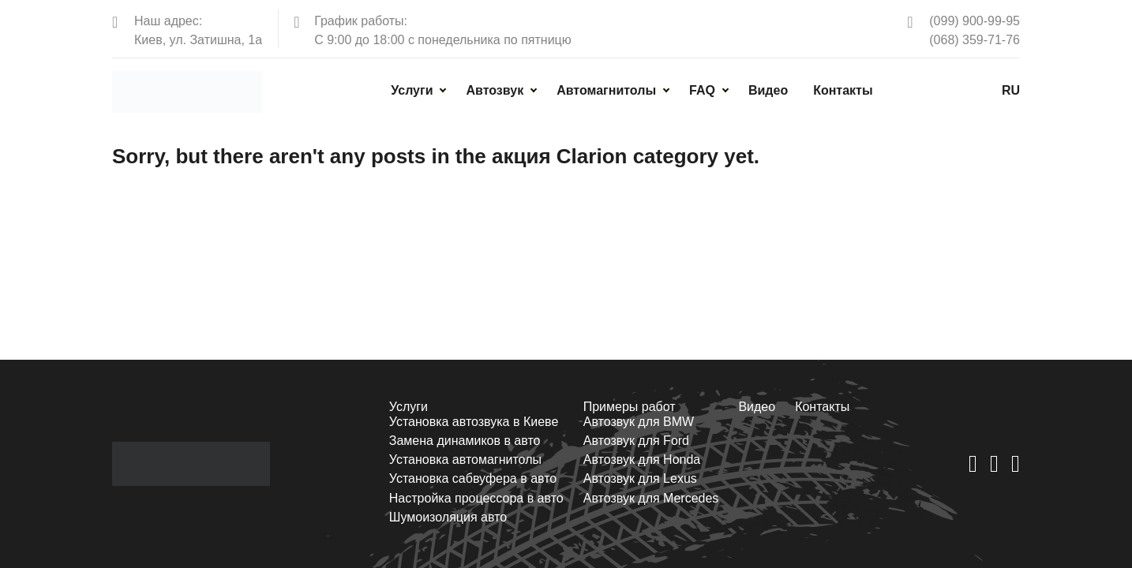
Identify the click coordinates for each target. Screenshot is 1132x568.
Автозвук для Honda (641, 459)
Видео (768, 90)
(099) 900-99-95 (974, 21)
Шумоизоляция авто (447, 517)
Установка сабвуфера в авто (472, 478)
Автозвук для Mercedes (650, 498)
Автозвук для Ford (635, 440)
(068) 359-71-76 (974, 40)
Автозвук (494, 90)
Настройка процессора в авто (475, 498)
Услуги (412, 90)
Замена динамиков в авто (464, 440)
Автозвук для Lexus (639, 478)
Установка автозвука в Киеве (472, 421)
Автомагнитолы (606, 90)
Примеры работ (629, 406)
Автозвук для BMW (638, 421)
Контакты (842, 90)
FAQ (702, 90)
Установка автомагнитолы (464, 459)
